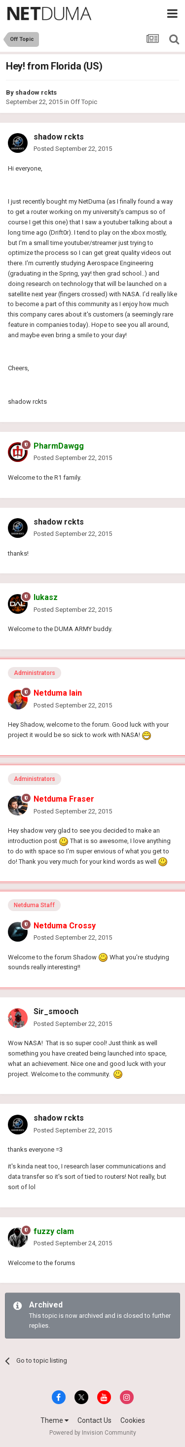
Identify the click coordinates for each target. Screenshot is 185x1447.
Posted (73, 148)
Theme (54, 1420)
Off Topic (84, 102)
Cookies (132, 1420)
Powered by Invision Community (92, 1432)
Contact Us (94, 1420)
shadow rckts (36, 92)
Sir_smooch (56, 1011)
